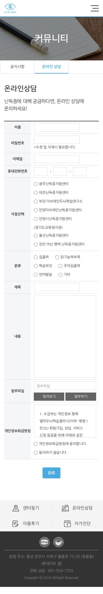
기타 (64, 275)
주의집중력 (69, 266)
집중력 (41, 257)
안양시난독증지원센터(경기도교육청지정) (53, 220)
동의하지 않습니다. (50, 453)
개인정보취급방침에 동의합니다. (60, 444)
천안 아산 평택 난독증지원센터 (59, 244)
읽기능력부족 (67, 257)
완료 (51, 473)
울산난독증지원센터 (51, 236)
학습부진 (43, 266)
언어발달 (43, 275)
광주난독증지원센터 (51, 184)
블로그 (44, 542)
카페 (58, 542)
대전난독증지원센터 (51, 193)
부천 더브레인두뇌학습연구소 (58, 201)
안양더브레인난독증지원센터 (58, 210)
